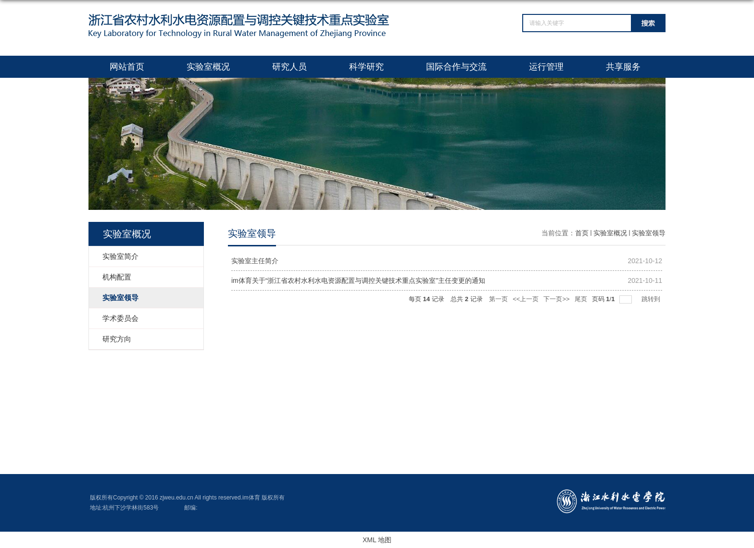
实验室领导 (649, 233)
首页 (582, 233)
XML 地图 (377, 540)
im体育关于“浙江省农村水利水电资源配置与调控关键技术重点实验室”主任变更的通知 (358, 280)
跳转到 (651, 299)
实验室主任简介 (254, 261)
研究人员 (289, 67)
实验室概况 (208, 67)
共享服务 (623, 67)
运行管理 (546, 67)
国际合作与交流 (456, 67)
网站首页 (127, 67)
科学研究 (366, 67)
